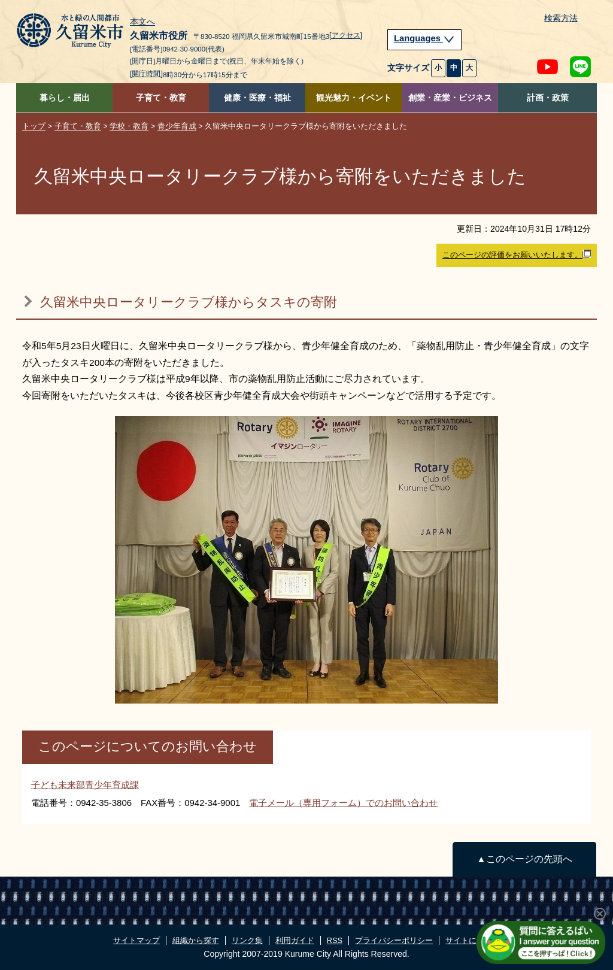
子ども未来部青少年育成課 (85, 785)
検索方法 (561, 18)
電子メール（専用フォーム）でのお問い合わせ (343, 803)
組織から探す (195, 940)
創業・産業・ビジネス (450, 97)
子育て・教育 (161, 97)
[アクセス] (345, 35)
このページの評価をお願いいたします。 (516, 254)
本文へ (142, 22)
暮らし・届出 (65, 97)
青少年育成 (176, 126)
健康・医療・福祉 (257, 97)
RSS (334, 940)
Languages (424, 38)
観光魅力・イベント (354, 97)
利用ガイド (294, 940)
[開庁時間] (146, 73)
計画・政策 (548, 97)
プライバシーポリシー (394, 940)
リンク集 (247, 940)
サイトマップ (136, 940)
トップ (33, 126)
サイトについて (472, 940)
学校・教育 (129, 126)
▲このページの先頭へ (524, 859)
